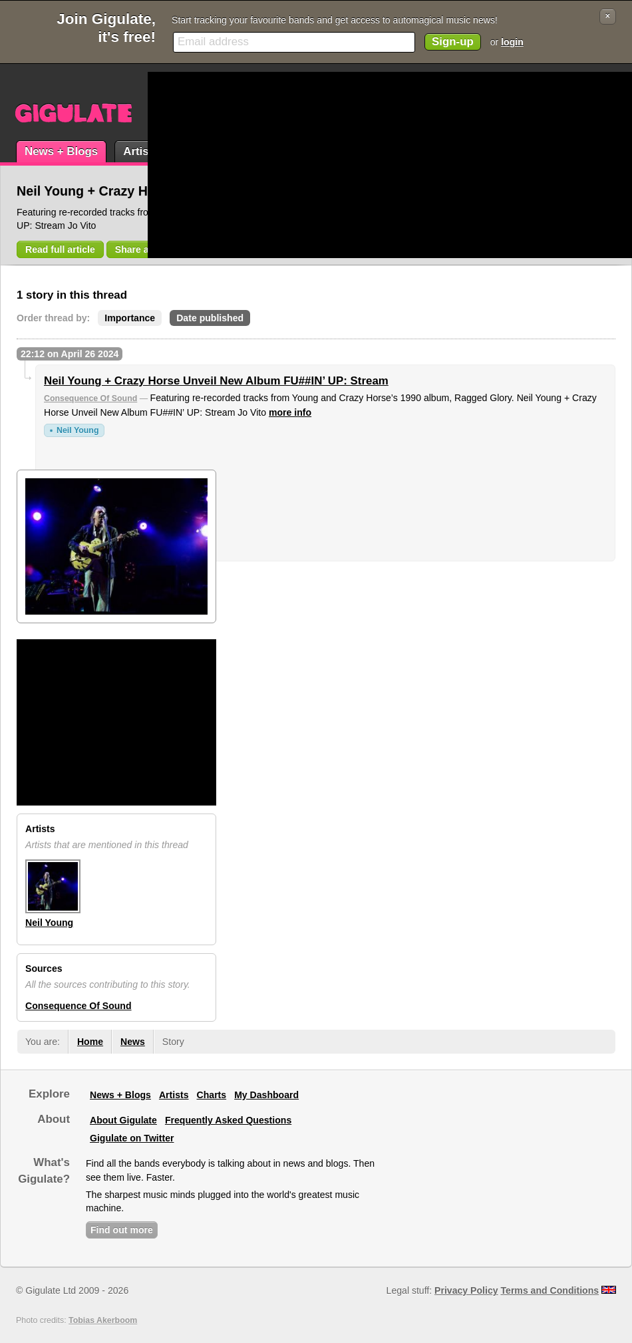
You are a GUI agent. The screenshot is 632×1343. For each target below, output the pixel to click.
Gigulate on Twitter (132, 1138)
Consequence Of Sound (90, 398)
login (512, 42)
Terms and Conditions (550, 1290)
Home (90, 1041)
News (132, 1041)
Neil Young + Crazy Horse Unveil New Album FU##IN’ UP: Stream (216, 380)
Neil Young (77, 430)
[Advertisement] (329, 165)
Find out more (121, 1230)
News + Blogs (61, 151)
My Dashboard (266, 1095)
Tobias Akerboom (103, 1320)
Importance (129, 318)
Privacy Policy (466, 1290)
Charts (212, 1095)
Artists (140, 151)
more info (290, 412)
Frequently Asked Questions (228, 1120)
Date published (209, 318)
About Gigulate (123, 1120)
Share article (143, 249)
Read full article (60, 249)
